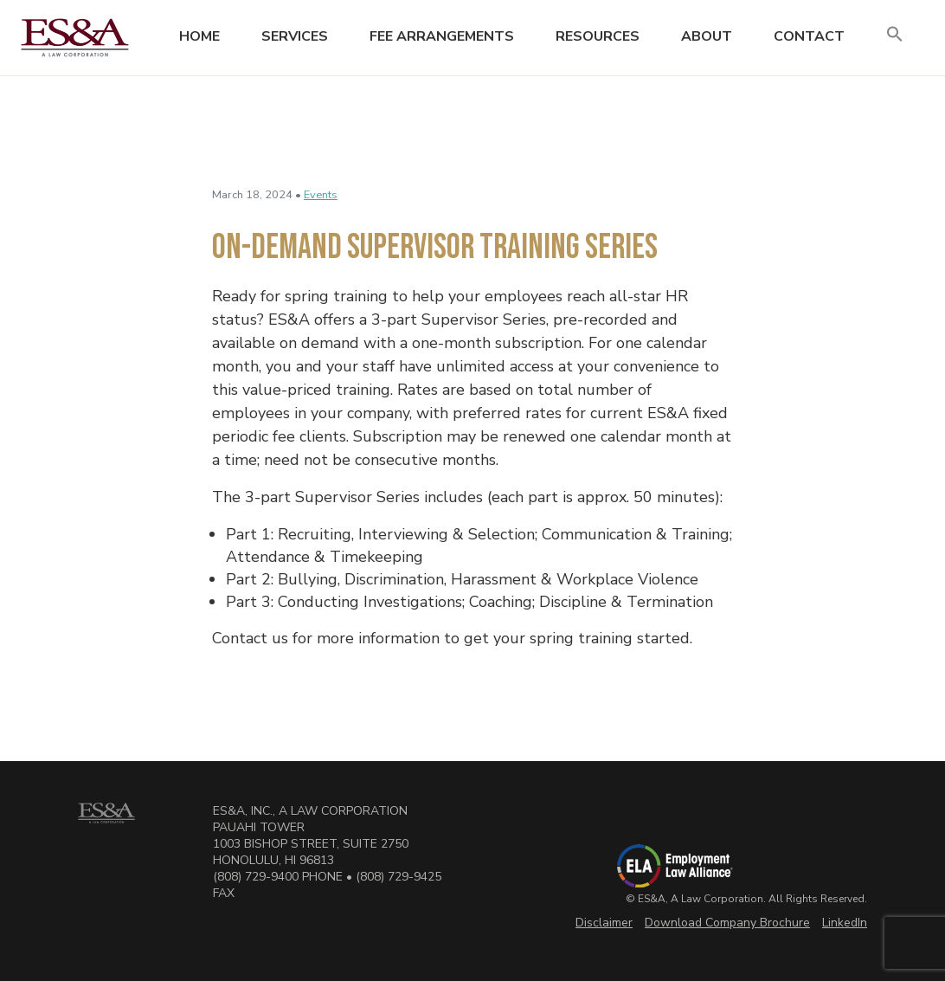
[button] (894, 35)
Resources (598, 36)
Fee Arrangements (442, 36)
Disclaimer (604, 922)
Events (321, 195)
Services (294, 36)
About (706, 36)
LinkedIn (844, 922)
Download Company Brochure (727, 922)
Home (199, 36)
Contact (809, 36)
